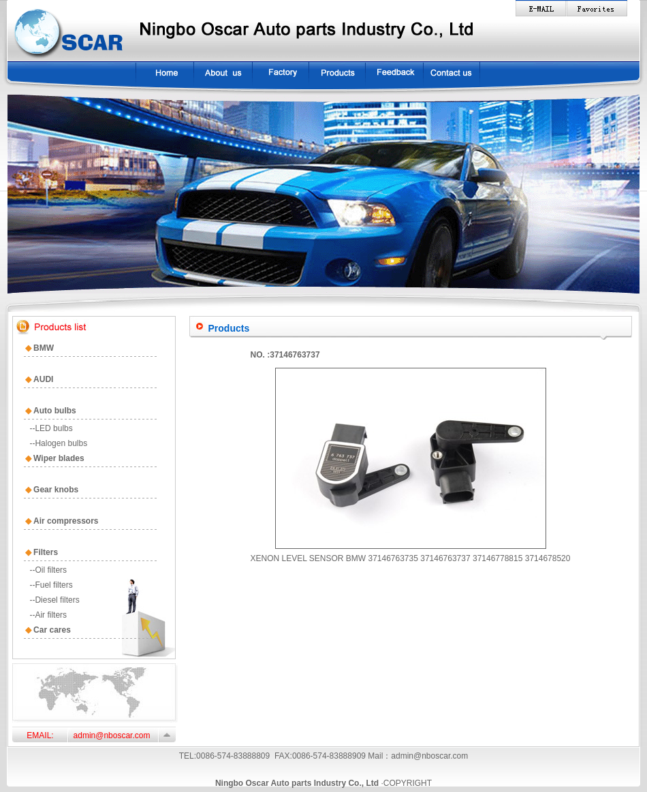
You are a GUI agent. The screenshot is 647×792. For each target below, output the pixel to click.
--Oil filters (48, 570)
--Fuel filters (50, 585)
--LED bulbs (50, 428)
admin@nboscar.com (429, 756)
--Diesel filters (54, 600)
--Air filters (48, 615)
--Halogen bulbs (58, 443)
